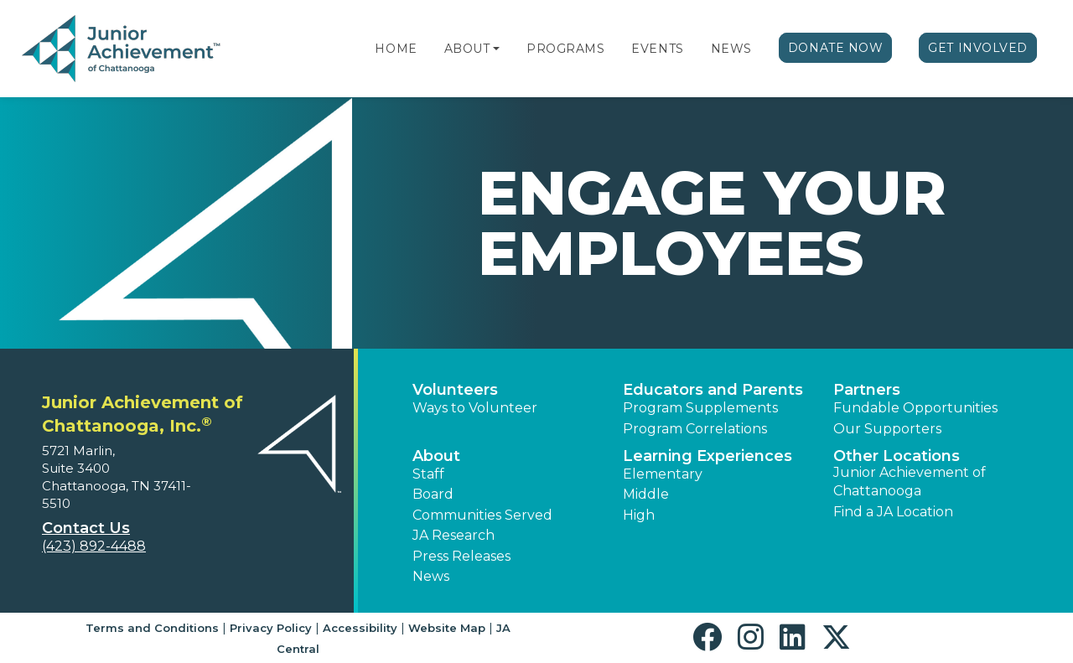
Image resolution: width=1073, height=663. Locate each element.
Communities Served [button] (482, 515)
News (731, 48)
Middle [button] (646, 494)
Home (396, 48)
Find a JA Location (893, 512)
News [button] (430, 576)
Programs (565, 48)
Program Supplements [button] (700, 408)
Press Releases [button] (461, 556)
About (467, 48)
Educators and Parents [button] (713, 389)
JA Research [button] (453, 535)
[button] (496, 48)
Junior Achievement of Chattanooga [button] (909, 481)
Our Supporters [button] (887, 429)
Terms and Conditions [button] (152, 628)
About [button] (436, 456)
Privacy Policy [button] (271, 628)
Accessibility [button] (360, 628)
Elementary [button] (662, 474)
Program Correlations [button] (695, 429)
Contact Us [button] (86, 528)
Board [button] (433, 494)
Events (657, 48)
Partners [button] (866, 389)
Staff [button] (428, 474)
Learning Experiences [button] (707, 456)
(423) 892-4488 (94, 546)
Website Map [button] (446, 628)
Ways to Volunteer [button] (474, 408)
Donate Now (836, 47)
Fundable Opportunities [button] (915, 408)
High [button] (639, 515)
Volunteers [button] (455, 389)
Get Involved (978, 47)
